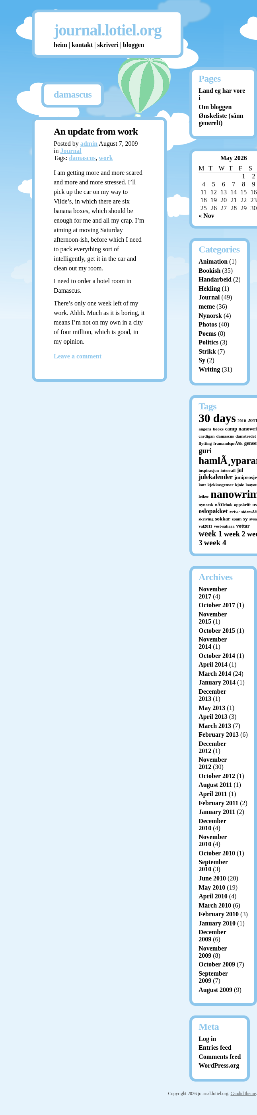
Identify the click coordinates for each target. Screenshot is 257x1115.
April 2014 (213, 664)
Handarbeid (215, 279)
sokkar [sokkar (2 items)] (222, 519)
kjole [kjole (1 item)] (239, 485)
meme (207, 306)
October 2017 (217, 605)
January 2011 (217, 811)
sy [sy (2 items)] (245, 519)
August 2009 (215, 989)
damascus (82, 158)
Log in (207, 1038)
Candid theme (243, 1093)
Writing (209, 369)
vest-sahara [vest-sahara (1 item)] (224, 526)
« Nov (206, 215)
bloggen (133, 44)
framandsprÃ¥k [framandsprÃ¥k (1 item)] (227, 443)
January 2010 (217, 923)
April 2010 (213, 896)
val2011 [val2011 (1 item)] (205, 526)
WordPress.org (219, 1065)
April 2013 (213, 716)
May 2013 (212, 707)
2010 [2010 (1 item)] (242, 421)
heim (60, 44)
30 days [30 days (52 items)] (217, 418)
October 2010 (217, 853)
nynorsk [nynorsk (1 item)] (206, 505)
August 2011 (215, 784)
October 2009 (217, 964)
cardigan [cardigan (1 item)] (206, 436)
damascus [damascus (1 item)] (225, 436)
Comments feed (220, 1056)
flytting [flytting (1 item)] (205, 443)
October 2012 (217, 776)
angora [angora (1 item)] (205, 429)
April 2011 (213, 793)
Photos (208, 324)
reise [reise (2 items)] (235, 511)
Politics (208, 342)
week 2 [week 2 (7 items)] (234, 534)
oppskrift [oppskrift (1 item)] (242, 505)
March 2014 (215, 673)
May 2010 (212, 887)
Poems (207, 333)
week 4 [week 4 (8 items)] (215, 542)
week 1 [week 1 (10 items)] (210, 533)
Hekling (209, 288)
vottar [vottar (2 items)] (243, 526)
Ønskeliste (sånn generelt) (221, 119)
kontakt (82, 44)
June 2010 (212, 878)
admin (89, 143)
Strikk (207, 351)
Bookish (209, 270)
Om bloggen (215, 107)
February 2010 (219, 914)
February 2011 (218, 803)
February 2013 (219, 734)
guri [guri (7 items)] (205, 450)
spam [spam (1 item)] (236, 519)
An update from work (96, 131)
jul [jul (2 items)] (240, 470)
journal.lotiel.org (108, 30)
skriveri (108, 44)
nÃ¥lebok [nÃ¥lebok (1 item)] (224, 505)
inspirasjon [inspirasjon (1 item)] (209, 470)
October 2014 (217, 655)
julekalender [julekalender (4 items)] (216, 476)
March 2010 (215, 905)
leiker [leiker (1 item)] (204, 496)
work (106, 158)
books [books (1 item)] (218, 429)
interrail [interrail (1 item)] (228, 470)
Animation (213, 261)
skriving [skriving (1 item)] (206, 519)
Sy (202, 360)
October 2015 (217, 630)
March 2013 (215, 725)
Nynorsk (210, 315)
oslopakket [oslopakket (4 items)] (213, 511)
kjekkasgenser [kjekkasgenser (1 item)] (221, 485)
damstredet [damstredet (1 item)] (246, 436)
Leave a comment (77, 356)
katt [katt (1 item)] (202, 485)
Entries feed (215, 1047)
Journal (70, 150)
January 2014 (217, 682)
